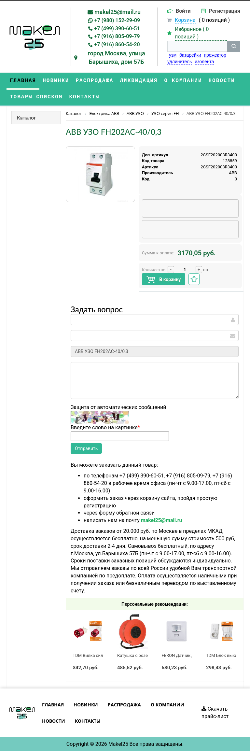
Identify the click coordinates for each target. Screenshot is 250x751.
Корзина (185, 20)
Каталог (26, 117)
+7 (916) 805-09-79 (117, 36)
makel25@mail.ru (117, 11)
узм (172, 55)
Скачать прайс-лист (215, 712)
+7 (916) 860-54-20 (117, 44)
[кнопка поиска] (233, 46)
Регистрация (224, 11)
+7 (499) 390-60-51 (117, 28)
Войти (183, 11)
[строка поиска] (197, 46)
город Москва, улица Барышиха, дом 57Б (116, 57)
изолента (204, 61)
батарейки (190, 55)
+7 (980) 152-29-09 (117, 20)
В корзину (163, 279)
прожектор (215, 55)
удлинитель (179, 61)
